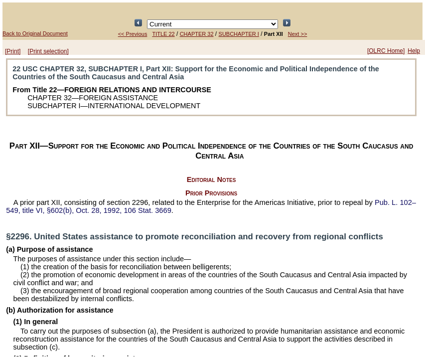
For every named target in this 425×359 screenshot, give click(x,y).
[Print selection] (48, 51)
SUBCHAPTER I (239, 34)
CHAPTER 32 (197, 34)
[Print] (12, 51)
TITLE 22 (163, 34)
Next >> (297, 34)
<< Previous (132, 34)
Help (414, 50)
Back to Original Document (35, 33)
